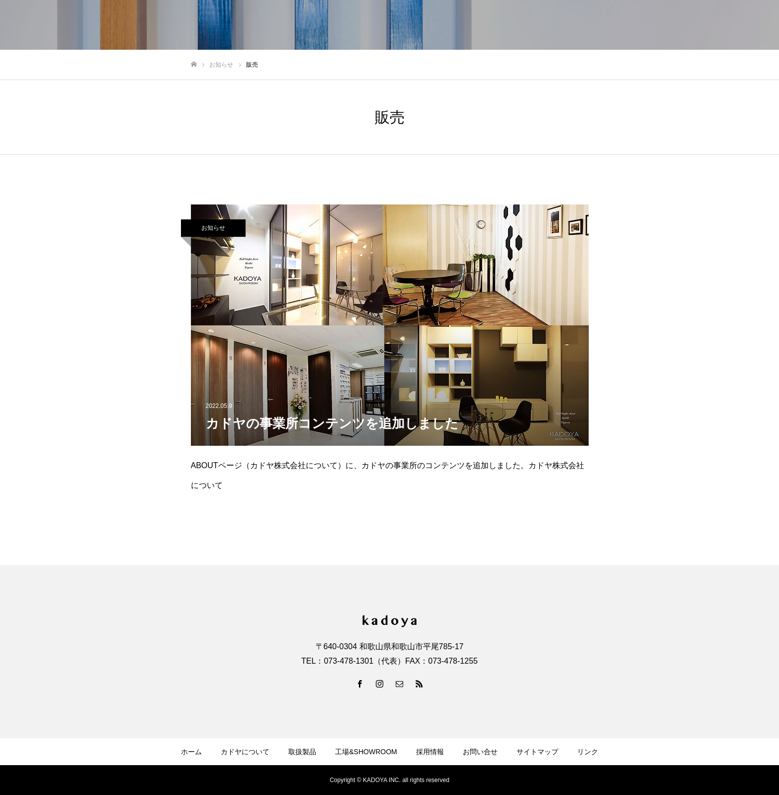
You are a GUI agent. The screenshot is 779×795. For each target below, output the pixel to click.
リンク (587, 752)
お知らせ (213, 227)
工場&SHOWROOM (366, 752)
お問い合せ (480, 752)
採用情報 (430, 752)
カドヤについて (245, 752)
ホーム (191, 752)
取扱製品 (302, 752)
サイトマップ (537, 752)
